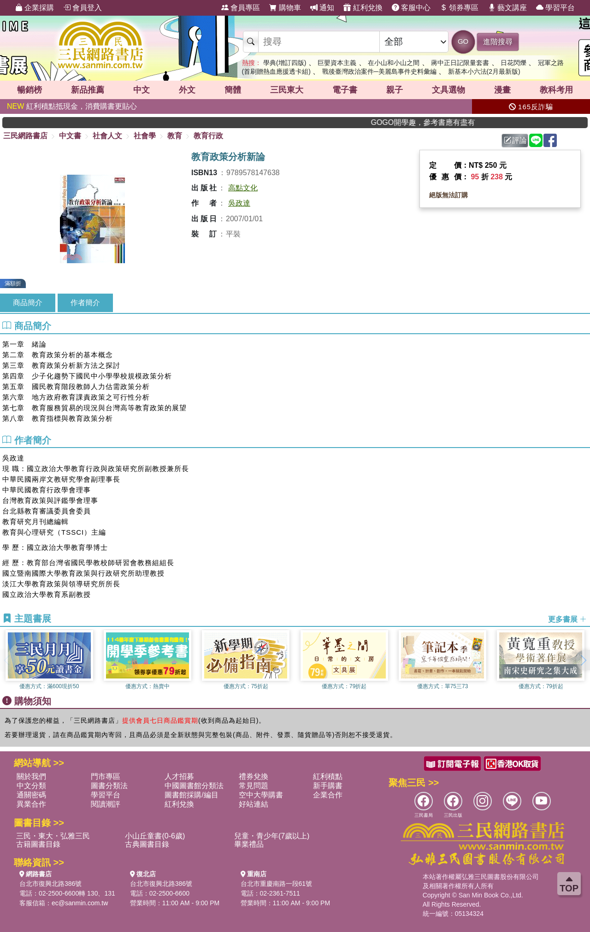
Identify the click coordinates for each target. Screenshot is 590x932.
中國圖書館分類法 (194, 786)
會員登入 (82, 8)
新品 (87, 89)
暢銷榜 (29, 89)
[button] (583, 660)
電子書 (344, 89)
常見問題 (253, 786)
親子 (394, 89)
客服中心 (411, 8)
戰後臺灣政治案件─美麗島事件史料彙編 (379, 71)
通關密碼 (31, 795)
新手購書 (327, 786)
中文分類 (31, 786)
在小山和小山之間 (393, 62)
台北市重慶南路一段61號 (277, 883)
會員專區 (240, 8)
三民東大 (286, 89)
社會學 (145, 136)
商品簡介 (27, 303)
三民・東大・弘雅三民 (53, 836)
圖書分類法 (109, 786)
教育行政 (208, 136)
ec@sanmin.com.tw (80, 903)
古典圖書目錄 (147, 844)
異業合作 (31, 804)
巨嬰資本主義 (337, 62)
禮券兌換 (253, 776)
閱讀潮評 (105, 804)
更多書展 (567, 619)
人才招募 (179, 776)
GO (463, 41)
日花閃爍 (513, 62)
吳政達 (239, 203)
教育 (174, 136)
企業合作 (327, 795)
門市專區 (105, 776)
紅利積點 (327, 776)
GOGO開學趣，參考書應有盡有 (436, 122)
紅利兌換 (362, 8)
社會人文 (107, 136)
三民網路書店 (25, 136)
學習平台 (555, 8)
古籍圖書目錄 (38, 844)
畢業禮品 (249, 844)
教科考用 (556, 89)
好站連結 (253, 804)
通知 (322, 8)
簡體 (232, 89)
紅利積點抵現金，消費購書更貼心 (72, 106)
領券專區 (459, 8)
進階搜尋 (498, 42)
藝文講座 (507, 8)
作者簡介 (85, 303)
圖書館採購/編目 (191, 795)
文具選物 (448, 89)
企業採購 (34, 8)
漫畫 (502, 89)
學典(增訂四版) (284, 62)
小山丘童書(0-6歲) (155, 836)
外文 (187, 89)
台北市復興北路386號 (50, 883)
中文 (141, 89)
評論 (515, 140)
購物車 (285, 8)
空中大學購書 (261, 795)
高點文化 (243, 188)
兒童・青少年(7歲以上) (272, 836)
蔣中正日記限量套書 (460, 62)
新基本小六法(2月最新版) (484, 71)
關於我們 (31, 776)
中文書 (70, 136)
